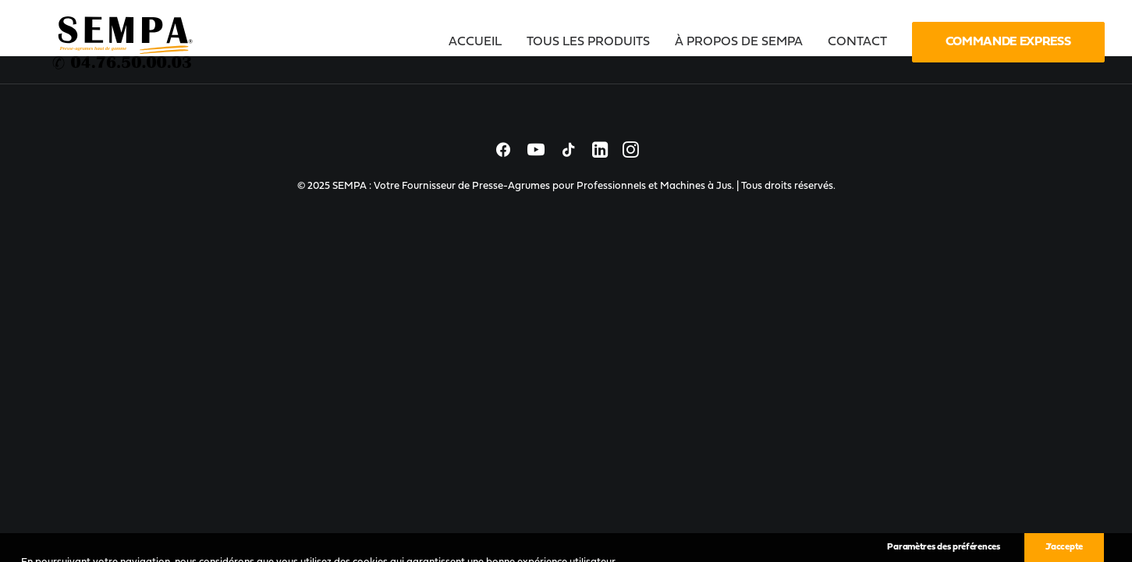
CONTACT (857, 42)
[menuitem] (481, 42)
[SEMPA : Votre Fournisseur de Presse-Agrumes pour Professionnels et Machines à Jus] (124, 42)
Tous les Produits (588, 42)
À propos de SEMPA (739, 42)
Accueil (475, 42)
